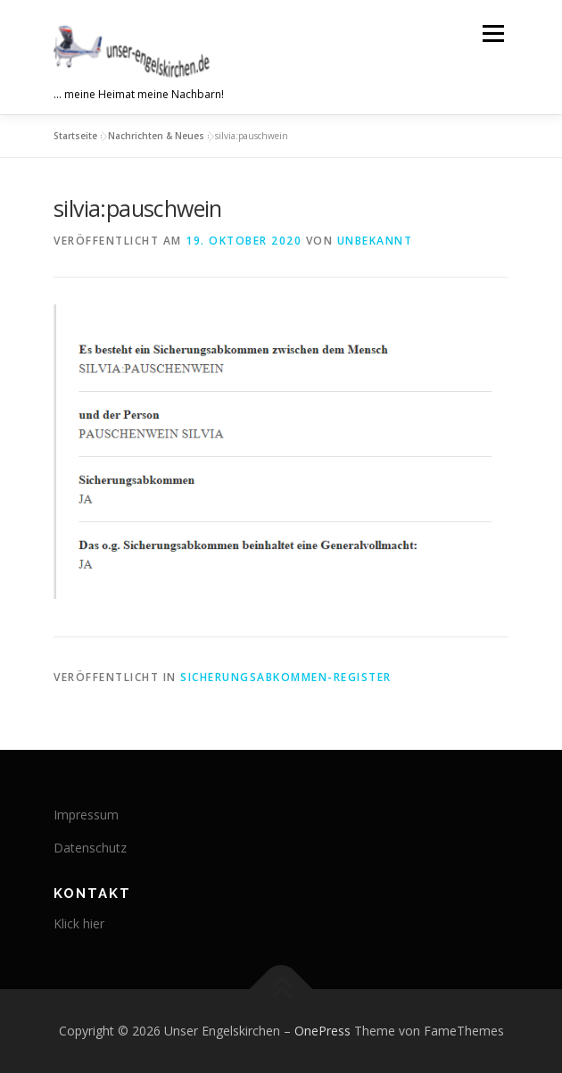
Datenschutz (90, 847)
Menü (492, 33)
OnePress (322, 1030)
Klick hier (79, 923)
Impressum (86, 814)
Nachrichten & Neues (156, 135)
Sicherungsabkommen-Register (286, 677)
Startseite (75, 135)
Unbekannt (375, 240)
